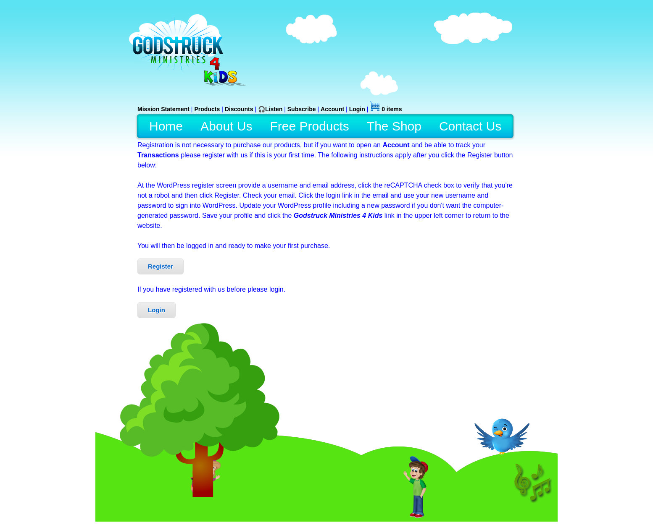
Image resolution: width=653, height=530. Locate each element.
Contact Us (470, 126)
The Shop (394, 126)
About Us (226, 126)
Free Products (309, 126)
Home (166, 126)
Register (160, 266)
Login (156, 309)
